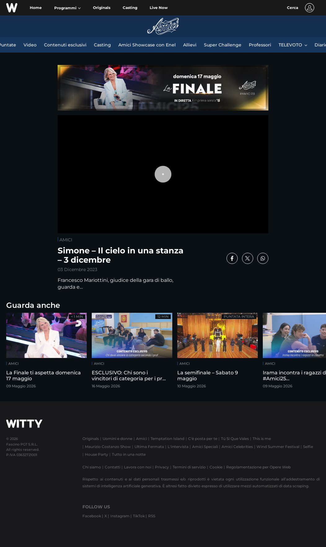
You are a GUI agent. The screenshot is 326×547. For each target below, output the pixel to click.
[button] (67, 8)
